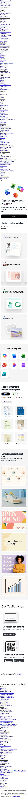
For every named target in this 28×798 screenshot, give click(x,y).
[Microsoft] (3, 2)
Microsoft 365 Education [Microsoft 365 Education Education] (6, 721)
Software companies (5, 164)
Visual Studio (3, 166)
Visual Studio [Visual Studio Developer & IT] (3, 755)
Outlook (2, 57)
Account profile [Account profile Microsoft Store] (4, 702)
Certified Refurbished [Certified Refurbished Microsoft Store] (5, 710)
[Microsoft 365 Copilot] (5, 5)
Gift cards (2, 174)
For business (3, 22)
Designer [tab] (19, 397)
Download (2, 83)
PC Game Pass (3, 135)
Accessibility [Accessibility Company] (3, 767)
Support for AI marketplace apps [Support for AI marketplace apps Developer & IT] (8, 749)
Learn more (18, 674)
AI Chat (2, 78)
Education (2, 172)
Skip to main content (5, 1)
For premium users (5, 18)
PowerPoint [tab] (7, 397)
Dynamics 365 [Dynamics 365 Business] (3, 733)
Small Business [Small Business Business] (4, 741)
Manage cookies (4, 778)
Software (2, 108)
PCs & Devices (3, 120)
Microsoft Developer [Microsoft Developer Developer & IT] (5, 746)
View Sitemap (3, 178)
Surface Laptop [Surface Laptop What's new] (4, 690)
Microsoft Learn (4, 158)
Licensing (2, 175)
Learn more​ (3, 21)
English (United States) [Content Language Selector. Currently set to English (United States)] (6, 771)
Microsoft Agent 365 (5, 72)
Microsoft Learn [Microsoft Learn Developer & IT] (4, 747)
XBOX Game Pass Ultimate (7, 133)
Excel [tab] (15, 394)
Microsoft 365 (3, 86)
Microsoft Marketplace (6, 163)
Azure (1, 96)
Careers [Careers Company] (2, 758)
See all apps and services (6, 63)
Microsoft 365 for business (7, 145)
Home (1, 8)
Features (2, 74)
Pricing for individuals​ (5, 13)
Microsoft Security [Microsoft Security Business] (4, 732)
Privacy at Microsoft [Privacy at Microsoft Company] (5, 763)
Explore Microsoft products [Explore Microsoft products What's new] (7, 697)
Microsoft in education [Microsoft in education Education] (6, 716)
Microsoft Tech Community (7, 161)
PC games (2, 138)
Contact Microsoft (4, 775)
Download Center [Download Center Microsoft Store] (4, 704)
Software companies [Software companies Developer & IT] (5, 753)
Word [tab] (5, 394)
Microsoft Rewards (5, 169)
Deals (1, 103)
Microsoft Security (4, 142)
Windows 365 (3, 68)
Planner (2, 61)
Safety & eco (3, 783)
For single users (4, 16)
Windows (2, 99)
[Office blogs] (24, 684)
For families (3, 15)
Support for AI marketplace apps (8, 159)
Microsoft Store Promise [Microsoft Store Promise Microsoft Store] (6, 711)
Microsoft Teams (4, 50)
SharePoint (3, 60)
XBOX (1, 102)
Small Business (4, 105)
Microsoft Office (4, 66)
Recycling (2, 785)
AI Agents (2, 44)
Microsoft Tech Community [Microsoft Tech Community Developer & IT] (7, 750)
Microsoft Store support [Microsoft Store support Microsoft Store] (6, 705)
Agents (2, 80)
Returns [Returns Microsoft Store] (2, 707)
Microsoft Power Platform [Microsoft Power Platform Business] (6, 736)
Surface (2, 100)
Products (2, 10)
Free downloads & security (7, 170)
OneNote (2, 116)
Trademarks (3, 781)
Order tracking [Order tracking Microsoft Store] (4, 708)
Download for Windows (9, 634)
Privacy (2, 777)
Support (2, 107)
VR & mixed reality (5, 127)
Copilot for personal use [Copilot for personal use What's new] (6, 696)
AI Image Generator (5, 77)
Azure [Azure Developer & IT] (1, 744)
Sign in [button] (14, 216)
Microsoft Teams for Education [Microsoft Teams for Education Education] (8, 719)
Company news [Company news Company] (4, 761)
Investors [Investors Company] (2, 764)
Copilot (2, 97)
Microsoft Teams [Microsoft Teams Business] (4, 738)
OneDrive (2, 58)
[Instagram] (22, 684)
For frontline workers (5, 35)
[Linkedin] (14, 684)
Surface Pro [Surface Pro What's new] (3, 688)
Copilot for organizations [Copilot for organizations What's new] (6, 694)
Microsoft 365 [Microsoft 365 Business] (3, 735)
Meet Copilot (3, 41)
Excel (1, 54)
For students (3, 19)
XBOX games (3, 136)
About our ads (3, 786)
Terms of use (3, 780)
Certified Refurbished (5, 128)
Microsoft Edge (4, 71)
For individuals (3, 11)
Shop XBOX (3, 124)
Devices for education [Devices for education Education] (5, 718)
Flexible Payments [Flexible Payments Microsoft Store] (4, 713)
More (1, 88)
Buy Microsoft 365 (4, 89)
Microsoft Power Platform (6, 147)
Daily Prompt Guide (5, 46)
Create (1, 75)
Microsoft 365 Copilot (4, 7)
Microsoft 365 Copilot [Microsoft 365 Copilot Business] (5, 739)
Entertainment (3, 131)
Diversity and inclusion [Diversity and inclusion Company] (6, 766)
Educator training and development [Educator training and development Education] (9, 724)
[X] (19, 684)
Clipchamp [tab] (7, 401)
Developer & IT (3, 153)
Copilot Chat (3, 43)
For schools (3, 27)
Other (1, 167)
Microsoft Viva (3, 69)
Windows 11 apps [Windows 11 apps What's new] (4, 699)
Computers (3, 122)
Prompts (2, 82)
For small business (5, 25)
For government (4, 29)
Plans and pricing (4, 47)
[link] (14, 246)
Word (1, 52)
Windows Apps (4, 110)
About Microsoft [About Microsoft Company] (4, 760)
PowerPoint (3, 55)
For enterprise (3, 30)
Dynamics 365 (3, 144)
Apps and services (4, 49)
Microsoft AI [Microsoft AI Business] (3, 730)
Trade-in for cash (4, 130)
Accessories (3, 125)
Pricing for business (5, 24)
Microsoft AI (3, 141)
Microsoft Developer (5, 156)
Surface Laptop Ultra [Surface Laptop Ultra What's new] (5, 691)
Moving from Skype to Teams (7, 119)
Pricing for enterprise (5, 32)
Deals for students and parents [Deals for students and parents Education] (8, 725)
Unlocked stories (4, 177)
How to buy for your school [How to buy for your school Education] (7, 722)
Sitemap (2, 774)
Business (2, 139)
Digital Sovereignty (5, 152)
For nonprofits (3, 36)
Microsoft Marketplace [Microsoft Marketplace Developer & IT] (6, 752)
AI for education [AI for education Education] (4, 727)
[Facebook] (16, 684)
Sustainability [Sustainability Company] (3, 769)
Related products (4, 64)
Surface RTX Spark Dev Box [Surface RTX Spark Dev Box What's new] (7, 693)
